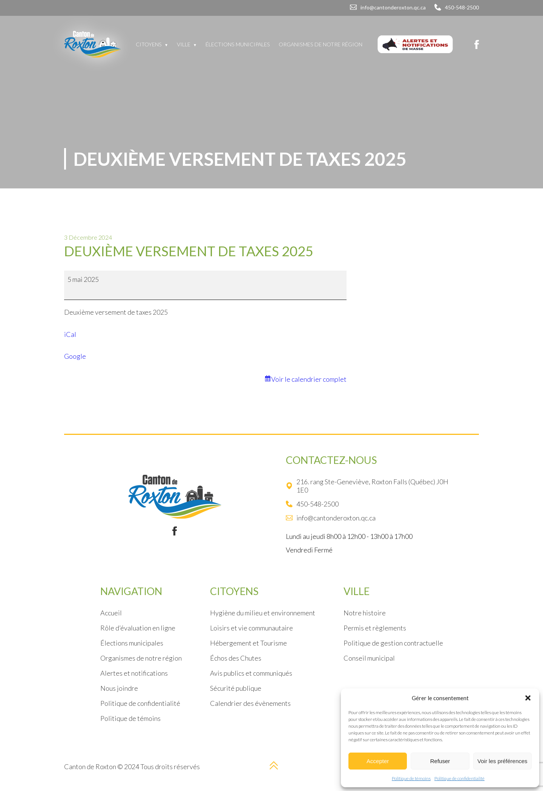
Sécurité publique (235, 688)
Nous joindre (119, 688)
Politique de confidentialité (459, 778)
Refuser (440, 761)
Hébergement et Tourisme (248, 643)
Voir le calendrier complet (309, 379)
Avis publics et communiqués (251, 673)
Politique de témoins (411, 778)
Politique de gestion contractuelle (393, 643)
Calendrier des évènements (250, 703)
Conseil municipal (369, 658)
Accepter (378, 761)
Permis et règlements (375, 628)
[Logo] (92, 44)
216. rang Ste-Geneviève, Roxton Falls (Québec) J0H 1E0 (367, 485)
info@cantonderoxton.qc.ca (393, 7)
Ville (183, 44)
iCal (70, 334)
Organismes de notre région (320, 44)
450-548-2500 (462, 7)
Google (75, 356)
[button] (528, 698)
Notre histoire (365, 613)
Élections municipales (238, 44)
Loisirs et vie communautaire (251, 628)
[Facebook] (476, 44)
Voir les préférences (502, 761)
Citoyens (149, 44)
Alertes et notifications (134, 673)
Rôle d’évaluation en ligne (137, 628)
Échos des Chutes (235, 658)
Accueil (111, 613)
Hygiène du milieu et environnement (262, 613)
